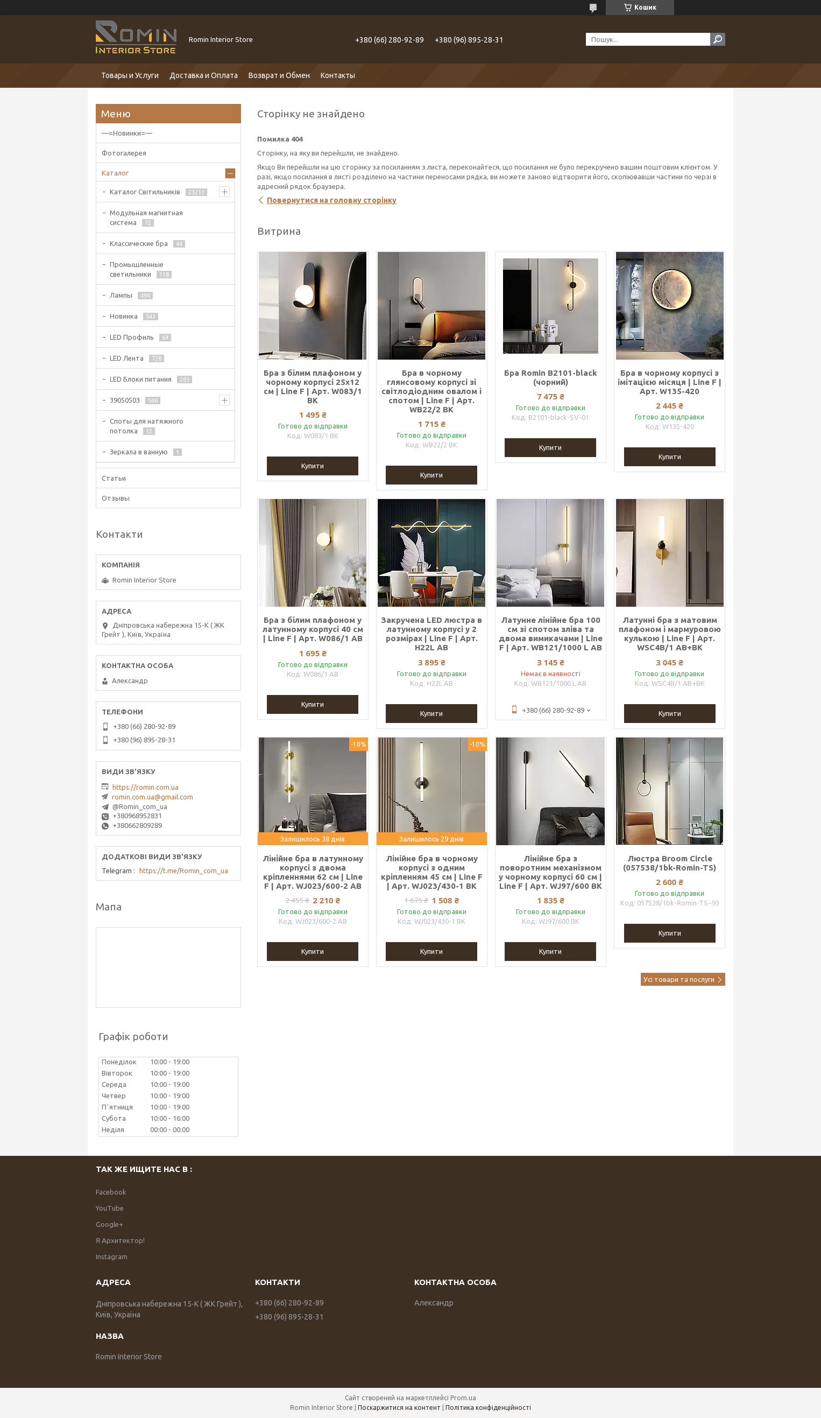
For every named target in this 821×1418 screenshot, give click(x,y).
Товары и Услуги (130, 75)
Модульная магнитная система (146, 217)
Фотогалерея (124, 153)
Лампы (121, 295)
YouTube (110, 1208)
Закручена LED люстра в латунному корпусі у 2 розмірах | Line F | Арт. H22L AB (431, 633)
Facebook (111, 1192)
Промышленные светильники (137, 269)
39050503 (125, 400)
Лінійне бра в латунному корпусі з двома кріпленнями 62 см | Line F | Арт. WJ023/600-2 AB (313, 872)
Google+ (109, 1224)
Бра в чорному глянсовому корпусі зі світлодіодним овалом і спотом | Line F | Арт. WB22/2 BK (431, 391)
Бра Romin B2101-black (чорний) (550, 377)
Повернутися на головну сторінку (332, 200)
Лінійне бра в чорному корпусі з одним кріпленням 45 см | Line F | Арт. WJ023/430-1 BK (432, 872)
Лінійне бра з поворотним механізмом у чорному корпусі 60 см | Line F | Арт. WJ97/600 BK (550, 872)
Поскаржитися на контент (399, 1407)
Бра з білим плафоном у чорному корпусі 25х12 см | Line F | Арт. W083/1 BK (313, 386)
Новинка (124, 316)
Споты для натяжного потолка (146, 425)
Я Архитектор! (120, 1240)
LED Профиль (132, 337)
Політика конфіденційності (488, 1407)
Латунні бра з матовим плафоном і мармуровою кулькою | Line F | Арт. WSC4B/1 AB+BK (670, 633)
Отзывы (116, 498)
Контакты (338, 75)
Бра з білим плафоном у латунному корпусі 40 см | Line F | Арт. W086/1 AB (313, 629)
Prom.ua (463, 1397)
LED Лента (127, 358)
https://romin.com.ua (145, 787)
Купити (312, 465)
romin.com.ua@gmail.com (152, 797)
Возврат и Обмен (279, 75)
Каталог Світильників (145, 191)
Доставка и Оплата (203, 75)
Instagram (112, 1256)
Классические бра (139, 243)
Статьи (114, 478)
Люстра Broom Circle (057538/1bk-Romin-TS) (669, 863)
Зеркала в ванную (139, 451)
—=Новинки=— (127, 133)
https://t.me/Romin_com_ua (183, 870)
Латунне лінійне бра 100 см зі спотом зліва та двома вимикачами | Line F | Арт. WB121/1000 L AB (551, 633)
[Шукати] (717, 39)
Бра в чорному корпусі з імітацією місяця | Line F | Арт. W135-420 (669, 382)
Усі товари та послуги (678, 979)
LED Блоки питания (141, 379)
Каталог (115, 173)
